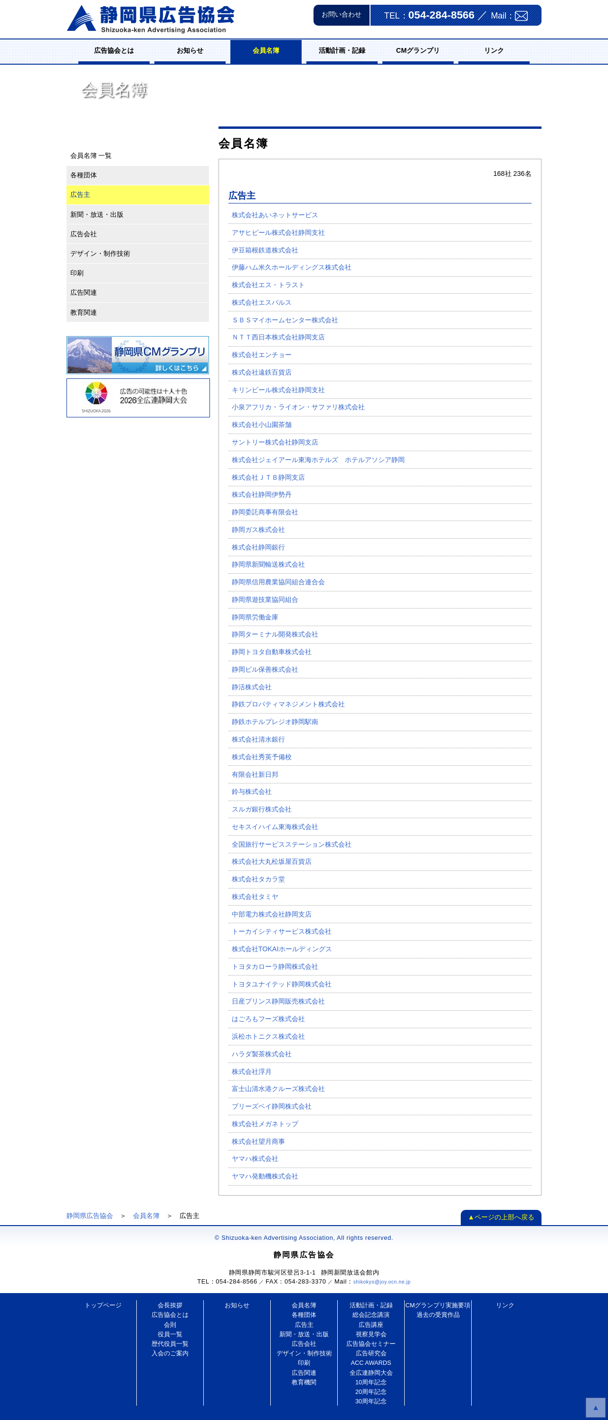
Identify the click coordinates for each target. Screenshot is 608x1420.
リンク (494, 50)
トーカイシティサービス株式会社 (282, 931)
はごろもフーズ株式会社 (268, 1019)
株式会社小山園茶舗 (262, 424)
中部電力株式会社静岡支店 (272, 914)
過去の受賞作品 (438, 1314)
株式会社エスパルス (262, 302)
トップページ (103, 1305)
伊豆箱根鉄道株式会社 (265, 250)
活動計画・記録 (342, 50)
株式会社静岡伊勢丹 (262, 494)
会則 (170, 1324)
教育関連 (83, 312)
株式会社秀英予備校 (262, 757)
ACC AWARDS (371, 1362)
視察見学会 (371, 1334)
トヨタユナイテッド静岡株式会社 (282, 984)
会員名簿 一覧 (91, 155)
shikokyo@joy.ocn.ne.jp (382, 1282)
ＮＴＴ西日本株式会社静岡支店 (278, 337)
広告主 (80, 194)
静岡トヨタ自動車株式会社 (272, 652)
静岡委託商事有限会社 (265, 512)
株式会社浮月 (252, 1071)
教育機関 (304, 1382)
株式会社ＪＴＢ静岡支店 (268, 477)
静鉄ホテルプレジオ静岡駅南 (275, 721)
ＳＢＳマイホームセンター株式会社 (285, 320)
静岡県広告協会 (89, 1215)
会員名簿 (266, 50)
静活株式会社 (252, 687)
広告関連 (83, 292)
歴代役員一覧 (170, 1343)
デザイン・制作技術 (100, 253)
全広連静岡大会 (371, 1372)
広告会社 (83, 234)
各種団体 (83, 175)
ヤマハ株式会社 (255, 1158)
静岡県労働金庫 (255, 617)
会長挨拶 (170, 1305)
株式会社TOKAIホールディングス (282, 949)
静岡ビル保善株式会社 (265, 669)
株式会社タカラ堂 (258, 879)
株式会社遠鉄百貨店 (262, 372)
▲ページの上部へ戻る (501, 1217)
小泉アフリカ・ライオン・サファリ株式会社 (298, 407)
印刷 (77, 273)
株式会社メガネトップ (265, 1124)
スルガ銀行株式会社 (262, 809)
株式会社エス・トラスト (268, 285)
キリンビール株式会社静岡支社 (278, 390)
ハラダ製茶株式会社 (262, 1054)
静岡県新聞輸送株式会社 (268, 564)
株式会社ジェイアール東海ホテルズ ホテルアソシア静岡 (318, 460)
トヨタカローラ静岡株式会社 (275, 966)
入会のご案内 (170, 1353)
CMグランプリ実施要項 (438, 1305)
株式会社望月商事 (258, 1141)
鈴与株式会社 (252, 791)
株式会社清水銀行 (258, 739)
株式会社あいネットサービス (275, 215)
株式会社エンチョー (262, 354)
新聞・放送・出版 (97, 214)
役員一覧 (170, 1334)
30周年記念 (371, 1401)
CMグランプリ (418, 50)
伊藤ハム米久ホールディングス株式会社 (292, 267)
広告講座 (371, 1324)
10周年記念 (371, 1382)
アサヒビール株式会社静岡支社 (278, 232)
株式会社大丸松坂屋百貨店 (272, 861)
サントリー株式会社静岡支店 (275, 442)
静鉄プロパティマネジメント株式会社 (288, 704)
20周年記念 (371, 1391)
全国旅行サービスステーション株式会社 (292, 844)
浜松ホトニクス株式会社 (268, 1036)
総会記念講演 (371, 1314)
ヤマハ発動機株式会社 (265, 1176)
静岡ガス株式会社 (258, 529)
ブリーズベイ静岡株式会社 (272, 1106)
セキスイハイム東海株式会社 (275, 827)
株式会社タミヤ (255, 896)
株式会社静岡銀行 (258, 547)
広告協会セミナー (371, 1343)
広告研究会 (371, 1353)
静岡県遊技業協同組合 (265, 599)
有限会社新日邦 (255, 774)
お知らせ (190, 50)
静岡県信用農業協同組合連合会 (278, 582)
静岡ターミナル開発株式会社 (275, 634)
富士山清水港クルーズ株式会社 (278, 1088)
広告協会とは (114, 50)
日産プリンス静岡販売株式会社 (278, 1001)
